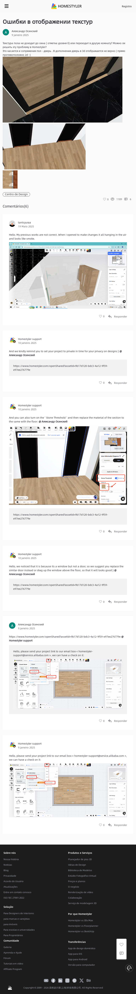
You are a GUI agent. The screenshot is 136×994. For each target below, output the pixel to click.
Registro (127, 6)
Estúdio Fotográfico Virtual (82, 875)
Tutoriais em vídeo (13, 963)
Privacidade (10, 875)
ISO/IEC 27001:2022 (14, 897)
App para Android (77, 959)
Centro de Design (16, 194)
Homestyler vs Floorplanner (83, 926)
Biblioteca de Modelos (80, 870)
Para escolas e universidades (19, 929)
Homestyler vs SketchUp (81, 931)
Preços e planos (76, 881)
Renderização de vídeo (80, 892)
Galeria (7, 947)
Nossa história (11, 859)
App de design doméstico (81, 948)
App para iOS (75, 954)
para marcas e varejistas (17, 919)
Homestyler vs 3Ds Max (80, 920)
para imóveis (10, 924)
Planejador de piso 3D (80, 859)
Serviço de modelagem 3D (82, 903)
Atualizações (11, 886)
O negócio (73, 886)
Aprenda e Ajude (13, 952)
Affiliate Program (13, 969)
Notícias (8, 865)
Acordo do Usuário (14, 881)
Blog (6, 870)
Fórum (7, 958)
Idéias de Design (77, 865)
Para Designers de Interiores (19, 913)
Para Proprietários (13, 935)
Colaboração (75, 897)
